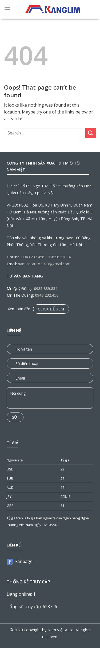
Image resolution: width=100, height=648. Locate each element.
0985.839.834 (59, 256)
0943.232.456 (32, 256)
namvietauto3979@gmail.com (44, 263)
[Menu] (7, 9)
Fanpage (20, 561)
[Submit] (90, 133)
